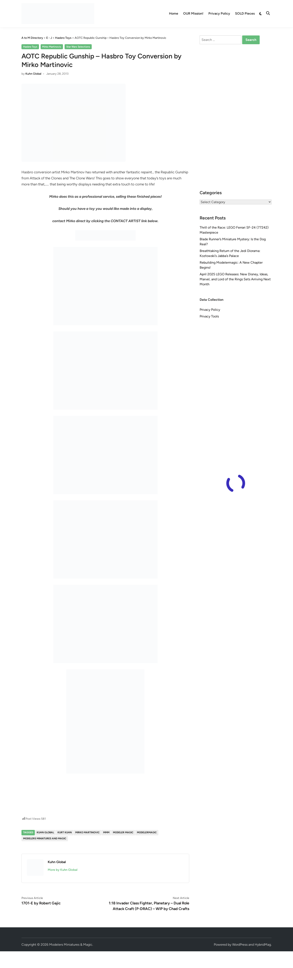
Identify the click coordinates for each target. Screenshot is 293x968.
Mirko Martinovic (51, 46)
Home (173, 13)
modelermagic (147, 832)
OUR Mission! (193, 13)
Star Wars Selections (78, 46)
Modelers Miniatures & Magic (70, 945)
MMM (106, 832)
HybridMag (263, 945)
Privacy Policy (219, 13)
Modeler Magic (123, 832)
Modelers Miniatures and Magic (44, 838)
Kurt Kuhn (65, 832)
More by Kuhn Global (63, 870)
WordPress (240, 945)
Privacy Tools (209, 316)
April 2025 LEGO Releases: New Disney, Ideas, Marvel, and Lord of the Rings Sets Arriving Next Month (235, 279)
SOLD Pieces (245, 13)
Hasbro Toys (30, 46)
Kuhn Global (33, 74)
